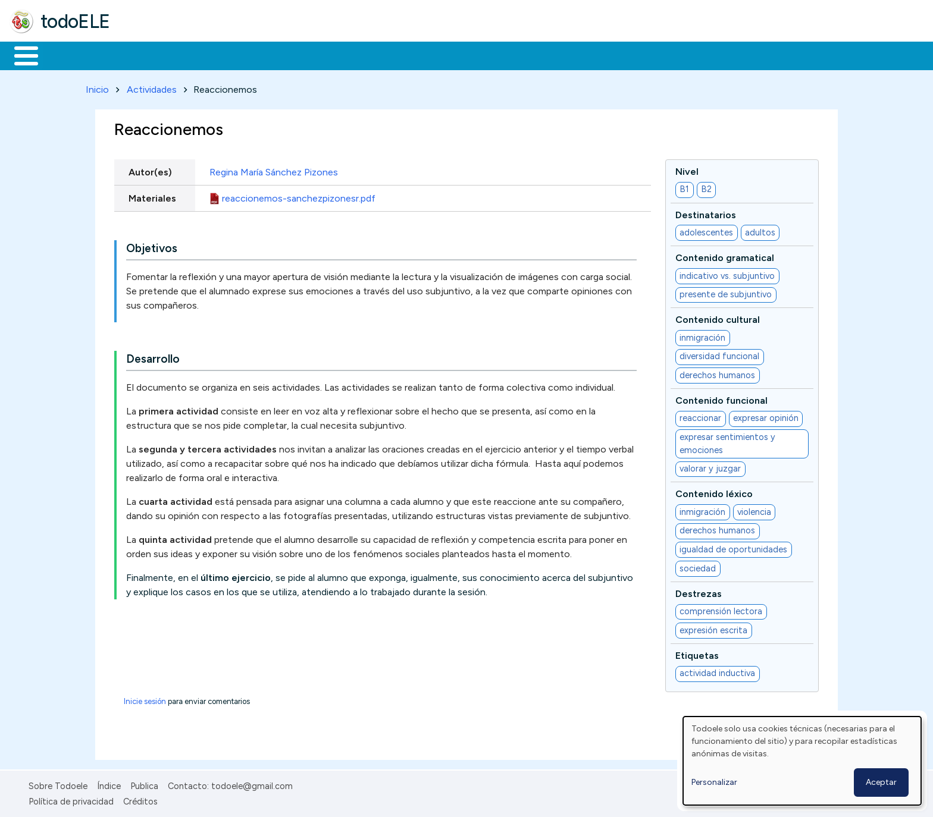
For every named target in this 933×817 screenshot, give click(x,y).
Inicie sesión (145, 699)
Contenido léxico (714, 492)
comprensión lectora (721, 609)
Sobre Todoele (58, 783)
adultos (760, 230)
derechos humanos (717, 372)
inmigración (702, 335)
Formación (143, 54)
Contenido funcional (721, 398)
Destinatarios (705, 212)
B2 (706, 187)
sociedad (698, 566)
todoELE (75, 21)
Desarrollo (153, 357)
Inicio (20, 55)
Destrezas (698, 591)
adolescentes (706, 230)
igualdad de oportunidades (733, 547)
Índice (109, 783)
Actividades (152, 87)
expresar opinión (766, 416)
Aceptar (881, 782)
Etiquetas (697, 653)
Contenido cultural (717, 317)
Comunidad (435, 54)
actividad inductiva (717, 671)
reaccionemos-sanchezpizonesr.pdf (298, 196)
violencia (754, 509)
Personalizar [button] (714, 782)
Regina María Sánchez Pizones (273, 169)
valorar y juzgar (710, 466)
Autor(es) (150, 169)
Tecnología (356, 54)
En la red (281, 54)
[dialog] (802, 761)
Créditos (140, 799)
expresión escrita (713, 628)
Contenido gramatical (724, 256)
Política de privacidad (71, 799)
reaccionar (700, 416)
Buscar (488, 55)
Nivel (687, 169)
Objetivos (151, 246)
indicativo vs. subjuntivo (727, 273)
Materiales (66, 54)
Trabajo (214, 54)
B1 (684, 187)
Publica (144, 783)
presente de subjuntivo (726, 292)
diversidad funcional (719, 354)
